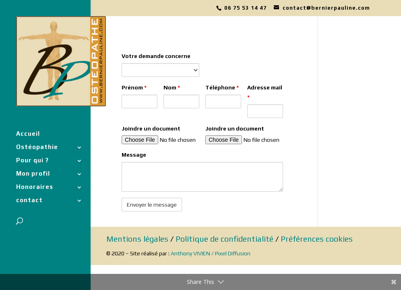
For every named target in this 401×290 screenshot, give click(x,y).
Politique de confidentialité (224, 238)
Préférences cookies (317, 238)
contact (29, 200)
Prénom (134, 87)
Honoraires (34, 187)
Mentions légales (137, 238)
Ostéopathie (37, 147)
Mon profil (33, 174)
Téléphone (222, 87)
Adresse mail (264, 92)
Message (134, 154)
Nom (171, 87)
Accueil (28, 134)
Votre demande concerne (156, 56)
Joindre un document (151, 128)
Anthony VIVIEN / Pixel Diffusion (210, 253)
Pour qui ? (32, 160)
